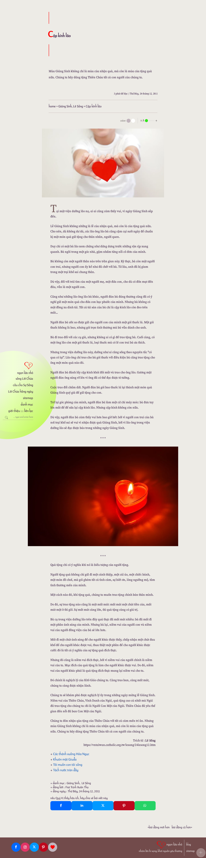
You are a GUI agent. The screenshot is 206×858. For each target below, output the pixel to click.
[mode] (128, 121)
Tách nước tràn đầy (65, 770)
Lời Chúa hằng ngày (20, 391)
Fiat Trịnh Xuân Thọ (77, 787)
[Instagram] (25, 847)
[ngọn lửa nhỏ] (18, 368)
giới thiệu (14, 411)
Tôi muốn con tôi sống (67, 764)
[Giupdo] (52, 847)
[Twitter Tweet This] (103, 805)
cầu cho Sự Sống (23, 385)
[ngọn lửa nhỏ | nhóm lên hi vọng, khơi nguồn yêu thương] (160, 846)
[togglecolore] (133, 121)
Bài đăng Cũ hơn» (182, 827)
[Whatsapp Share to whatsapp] (145, 805)
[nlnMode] (149, 120)
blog (188, 844)
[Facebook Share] (60, 805)
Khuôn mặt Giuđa (65, 759)
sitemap (28, 398)
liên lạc (28, 411)
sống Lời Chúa (24, 378)
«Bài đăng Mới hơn (159, 827)
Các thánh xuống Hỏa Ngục (71, 754)
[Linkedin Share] (81, 805)
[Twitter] (34, 847)
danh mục (27, 404)
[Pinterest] (43, 847)
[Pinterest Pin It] (124, 805)
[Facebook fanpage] (16, 847)
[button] (200, 852)
